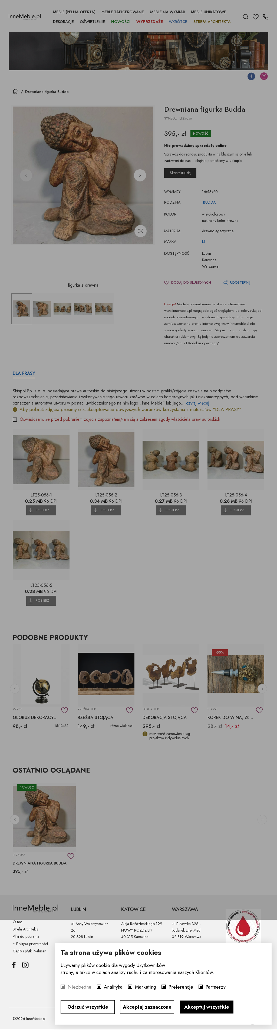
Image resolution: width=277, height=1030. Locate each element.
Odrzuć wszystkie (87, 1007)
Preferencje (181, 987)
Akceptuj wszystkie (206, 1007)
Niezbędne (79, 987)
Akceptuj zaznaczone (147, 1007)
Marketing (145, 987)
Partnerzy (216, 987)
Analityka (113, 987)
